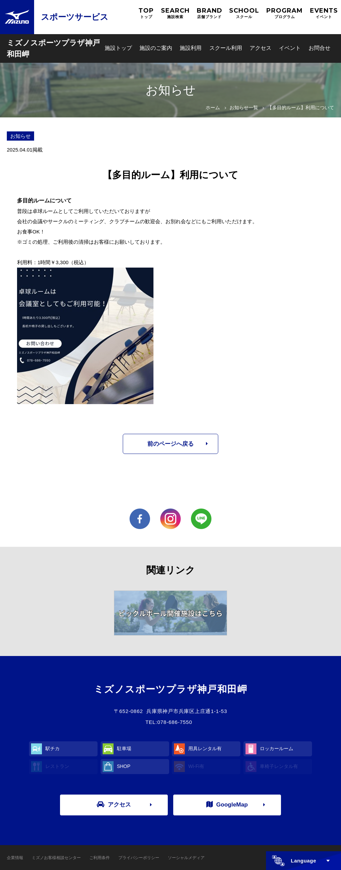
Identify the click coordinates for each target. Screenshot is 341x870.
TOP (146, 13)
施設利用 (191, 48)
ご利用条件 (99, 857)
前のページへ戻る (170, 444)
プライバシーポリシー (138, 857)
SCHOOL (244, 13)
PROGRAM (284, 13)
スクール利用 (225, 48)
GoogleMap (227, 804)
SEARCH (175, 13)
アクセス (260, 48)
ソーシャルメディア (186, 857)
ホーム (213, 107)
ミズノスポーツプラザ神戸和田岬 (53, 48)
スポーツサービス (74, 17)
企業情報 (15, 857)
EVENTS (324, 13)
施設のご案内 (155, 48)
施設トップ (118, 48)
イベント (290, 48)
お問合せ (319, 48)
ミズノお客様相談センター (56, 857)
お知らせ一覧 (243, 107)
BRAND (209, 13)
